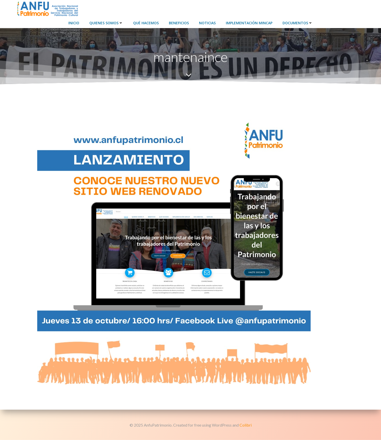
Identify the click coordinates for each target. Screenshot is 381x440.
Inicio (73, 22)
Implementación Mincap (249, 22)
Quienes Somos (106, 22)
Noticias (207, 22)
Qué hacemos (146, 22)
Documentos (298, 22)
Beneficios (179, 22)
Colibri (245, 425)
